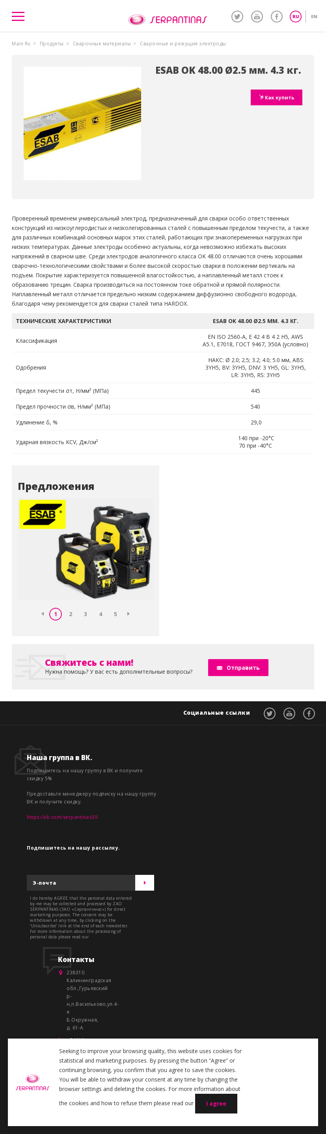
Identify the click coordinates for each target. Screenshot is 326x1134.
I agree (216, 1103)
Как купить (279, 97)
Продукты (52, 43)
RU (295, 16)
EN (314, 16)
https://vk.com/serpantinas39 (62, 817)
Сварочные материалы (102, 43)
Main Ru (21, 43)
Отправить (243, 667)
